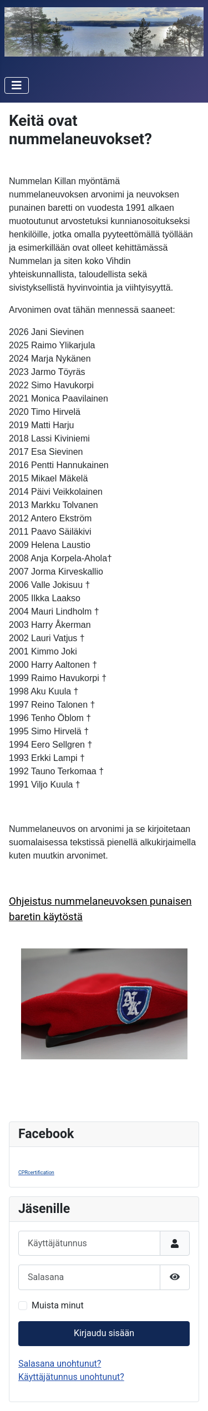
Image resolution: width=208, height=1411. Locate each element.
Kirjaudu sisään (104, 1333)
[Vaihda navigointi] (16, 85)
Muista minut (58, 1305)
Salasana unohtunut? (59, 1363)
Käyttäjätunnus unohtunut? (71, 1377)
